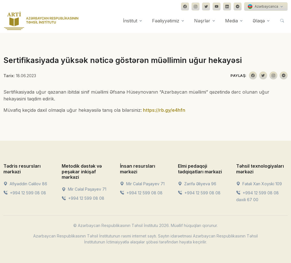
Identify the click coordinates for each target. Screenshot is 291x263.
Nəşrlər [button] (202, 21)
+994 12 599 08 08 (24, 192)
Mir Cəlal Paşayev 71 (84, 189)
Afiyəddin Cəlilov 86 (25, 183)
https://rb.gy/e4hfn (164, 110)
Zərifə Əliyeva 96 (197, 183)
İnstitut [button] (130, 21)
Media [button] (231, 21)
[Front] (41, 21)
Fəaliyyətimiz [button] (165, 21)
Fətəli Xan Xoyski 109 (259, 183)
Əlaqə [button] (259, 21)
